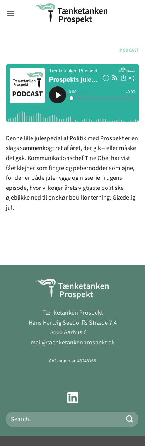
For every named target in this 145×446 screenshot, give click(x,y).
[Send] (130, 419)
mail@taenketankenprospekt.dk (73, 342)
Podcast (129, 50)
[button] (10, 13)
